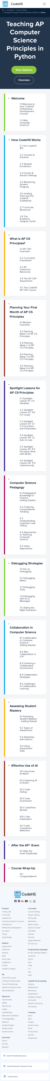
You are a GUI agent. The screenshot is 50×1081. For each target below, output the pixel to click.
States (4, 1003)
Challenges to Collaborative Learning (28, 686)
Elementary (32, 921)
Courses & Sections (27, 156)
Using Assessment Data (26, 748)
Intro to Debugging (25, 570)
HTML (30, 966)
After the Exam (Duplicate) (28, 852)
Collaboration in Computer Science (23, 630)
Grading (5, 953)
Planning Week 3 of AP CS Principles (27, 357)
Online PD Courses (9, 978)
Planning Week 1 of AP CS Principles (28, 334)
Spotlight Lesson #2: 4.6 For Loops (27, 412)
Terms (30, 1028)
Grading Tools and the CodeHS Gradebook (27, 197)
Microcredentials (8, 991)
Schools (5, 1044)
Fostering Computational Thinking (27, 509)
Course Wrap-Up (23, 868)
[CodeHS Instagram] (19, 901)
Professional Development (11, 928)
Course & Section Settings (28, 174)
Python (30, 959)
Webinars (5, 1022)
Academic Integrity (9, 969)
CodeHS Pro (6, 918)
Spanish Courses (34, 928)
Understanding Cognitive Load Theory (27, 522)
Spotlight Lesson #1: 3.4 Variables (27, 401)
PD (3, 975)
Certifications (7, 924)
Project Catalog (33, 915)
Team (30, 1019)
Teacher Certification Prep (11, 987)
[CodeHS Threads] (34, 901)
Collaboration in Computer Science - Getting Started (28, 641)
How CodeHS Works (26, 140)
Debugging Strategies (27, 563)
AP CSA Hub (32, 944)
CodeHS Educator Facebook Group (18, 1066)
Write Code (6, 959)
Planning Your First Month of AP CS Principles (23, 312)
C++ (29, 969)
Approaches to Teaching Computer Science (28, 536)
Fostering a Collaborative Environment (27, 665)
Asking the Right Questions (28, 609)
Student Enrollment (26, 165)
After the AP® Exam (25, 845)
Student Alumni (7, 1032)
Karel (30, 975)
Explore (43, 12)
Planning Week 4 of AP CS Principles (27, 368)
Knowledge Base (8, 1019)
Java (29, 962)
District (4, 1041)
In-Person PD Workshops (11, 981)
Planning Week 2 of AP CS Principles (27, 345)
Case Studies (7, 1000)
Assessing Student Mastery (23, 708)
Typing (4, 934)
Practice (31, 934)
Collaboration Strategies (28, 676)
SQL (29, 972)
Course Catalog (21, 10)
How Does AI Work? (27, 772)
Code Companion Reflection (26, 828)
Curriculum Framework (27, 259)
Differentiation (33, 987)
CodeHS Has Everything (37, 981)
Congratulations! (28, 875)
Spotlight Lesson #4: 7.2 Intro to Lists (27, 437)
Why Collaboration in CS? (28, 654)
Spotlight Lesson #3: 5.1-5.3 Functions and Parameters (28, 425)
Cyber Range (7, 937)
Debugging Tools (27, 588)
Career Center (7, 1028)
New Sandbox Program (37, 953)
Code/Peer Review (28, 808)
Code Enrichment (26, 799)
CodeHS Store (11, 1077)
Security (31, 1035)
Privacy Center (33, 1025)
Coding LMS (6, 912)
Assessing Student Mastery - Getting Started (28, 719)
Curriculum (10, 10)
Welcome (18, 98)
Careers (31, 1022)
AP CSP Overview (25, 250)
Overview (24, 80)
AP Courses (32, 918)
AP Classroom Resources (25, 269)
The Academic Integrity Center (28, 219)
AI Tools (5, 966)
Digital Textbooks (34, 940)
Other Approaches (26, 547)
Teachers (5, 1047)
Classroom (6, 950)
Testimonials (6, 1006)
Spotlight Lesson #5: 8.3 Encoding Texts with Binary (27, 450)
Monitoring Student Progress (27, 184)
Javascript (31, 956)
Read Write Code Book (10, 1016)
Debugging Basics (27, 579)
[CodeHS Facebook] (15, 901)
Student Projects (8, 1025)
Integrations (6, 962)
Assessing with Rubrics (27, 738)
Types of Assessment (26, 729)
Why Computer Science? (25, 123)
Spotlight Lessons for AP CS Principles (25, 390)
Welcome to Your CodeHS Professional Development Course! (27, 109)
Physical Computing (35, 1003)
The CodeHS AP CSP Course (28, 288)
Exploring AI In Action (28, 781)
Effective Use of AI (24, 766)
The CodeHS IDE (28, 147)
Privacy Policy (33, 1032)
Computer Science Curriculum (13, 921)
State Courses (33, 924)
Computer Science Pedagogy (23, 485)
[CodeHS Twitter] (30, 901)
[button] (25, 98)
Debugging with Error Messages (27, 598)
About (30, 1016)
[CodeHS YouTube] (26, 901)
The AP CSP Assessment (28, 279)
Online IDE (6, 915)
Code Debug (25, 790)
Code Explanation (26, 817)
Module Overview (25, 323)
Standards (32, 931)
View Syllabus (23, 70)
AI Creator (5, 931)
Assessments (33, 994)
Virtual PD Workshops (10, 984)
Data (4, 956)
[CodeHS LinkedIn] (22, 901)
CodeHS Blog (7, 1012)
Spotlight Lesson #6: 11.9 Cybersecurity (27, 463)
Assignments (6, 946)
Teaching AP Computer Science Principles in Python (21, 12)
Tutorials (31, 937)
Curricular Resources (27, 208)
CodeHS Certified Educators (15, 1056)
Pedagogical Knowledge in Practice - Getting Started (28, 497)
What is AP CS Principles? (20, 241)
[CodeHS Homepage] (13, 4)
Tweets (4, 1009)
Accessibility (32, 1038)
